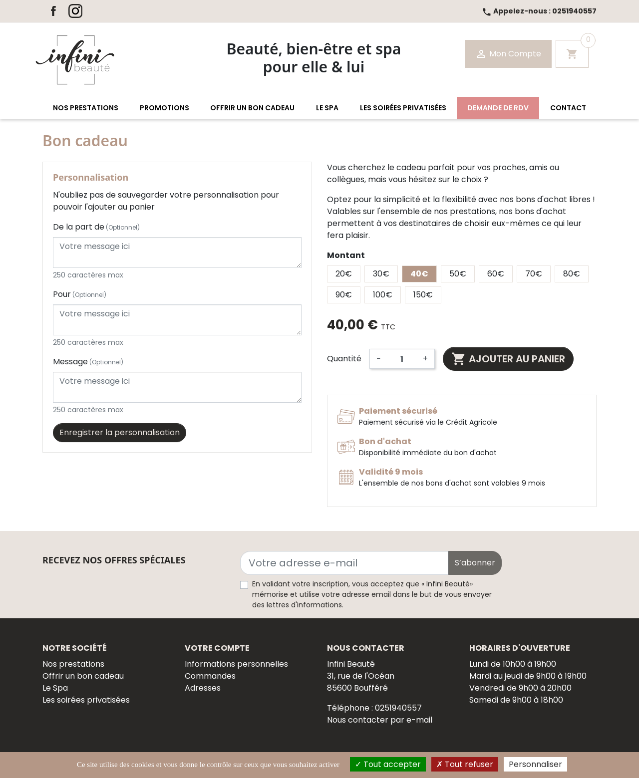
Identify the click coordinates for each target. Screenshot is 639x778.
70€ (533, 273)
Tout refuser (464, 764)
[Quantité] (402, 358)
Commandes (210, 676)
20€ (343, 273)
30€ (381, 273)
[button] (85, 108)
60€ (495, 273)
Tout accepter (388, 764)
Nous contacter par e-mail (379, 720)
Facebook (53, 11)
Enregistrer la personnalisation (119, 432)
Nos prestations (73, 664)
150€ (423, 294)
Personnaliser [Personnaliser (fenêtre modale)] (535, 764)
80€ (571, 273)
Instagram (75, 11)
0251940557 (539, 11)
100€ (382, 294)
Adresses (203, 688)
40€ (419, 273)
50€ (457, 273)
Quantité (344, 358)
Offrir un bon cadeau (83, 676)
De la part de (96, 227)
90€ (343, 294)
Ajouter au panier (508, 358)
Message (88, 361)
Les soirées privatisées (86, 700)
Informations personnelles (236, 664)
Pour (79, 294)
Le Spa (55, 688)
